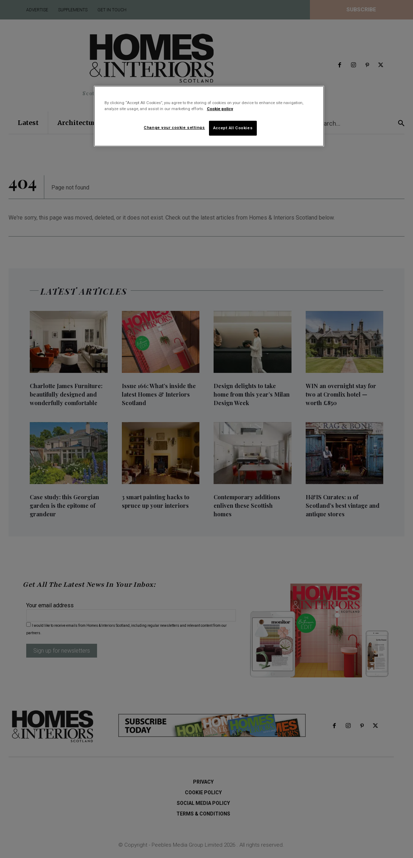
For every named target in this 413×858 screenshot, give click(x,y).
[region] (209, 116)
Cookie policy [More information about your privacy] (220, 108)
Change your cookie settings (174, 127)
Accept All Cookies (233, 127)
